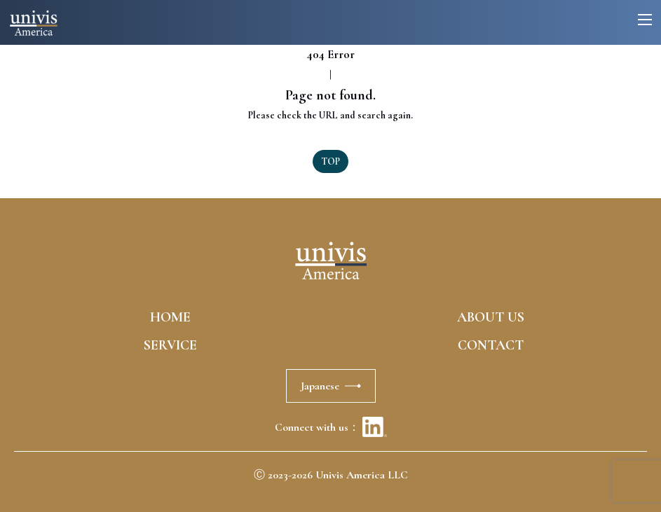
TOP (330, 161)
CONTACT (491, 345)
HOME (170, 317)
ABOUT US (490, 317)
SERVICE (170, 345)
